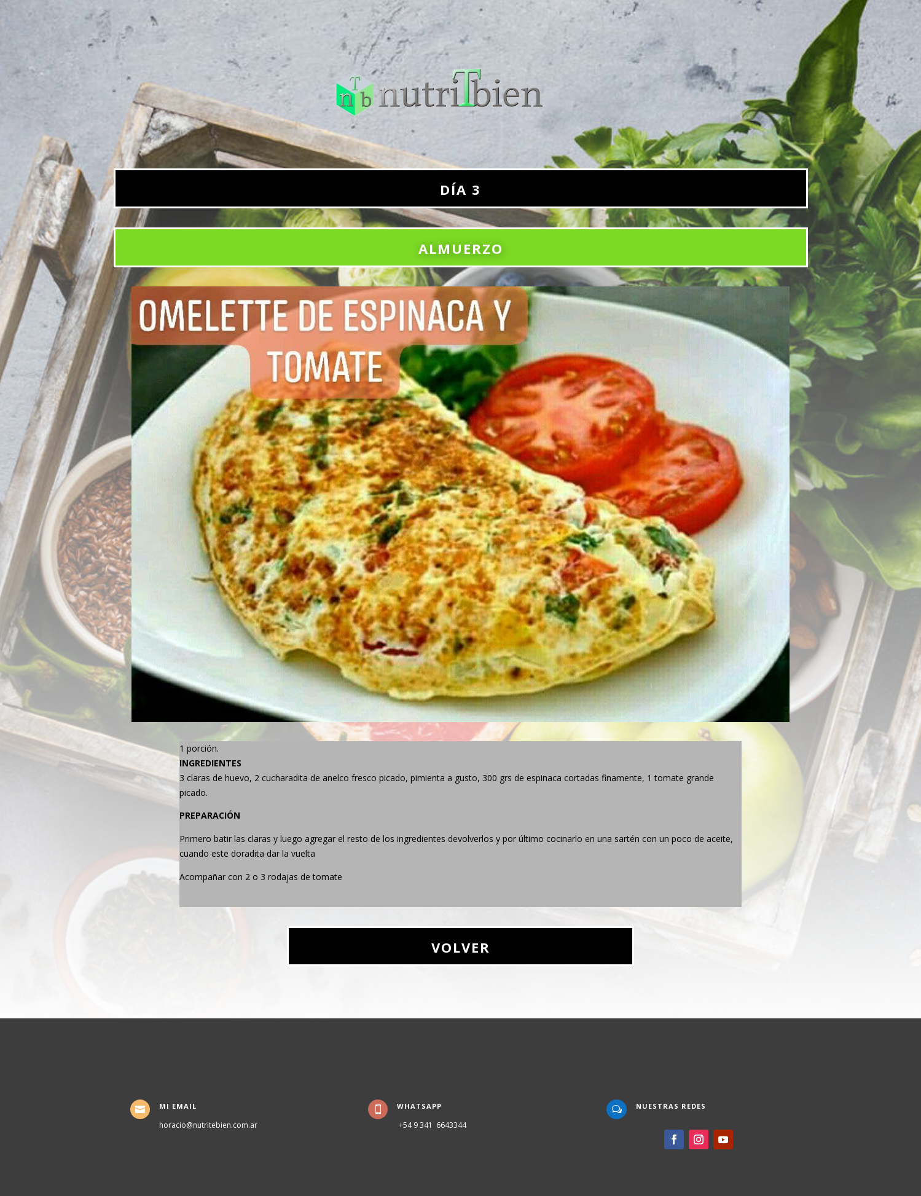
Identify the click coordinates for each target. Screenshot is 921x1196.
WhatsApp (419, 1106)
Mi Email (178, 1106)
